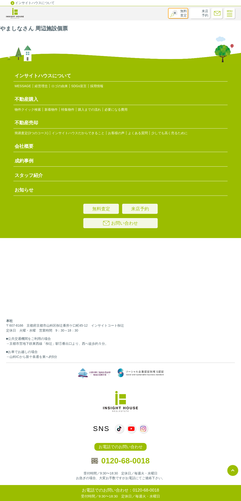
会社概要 (24, 146)
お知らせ (24, 189)
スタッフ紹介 (29, 175)
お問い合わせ (120, 223)
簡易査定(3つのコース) (31, 133)
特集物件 (67, 109)
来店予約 (205, 13)
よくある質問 (138, 133)
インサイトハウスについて (35, 3)
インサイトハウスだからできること (78, 133)
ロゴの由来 (59, 86)
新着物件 (51, 109)
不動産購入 (26, 99)
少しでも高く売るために (169, 133)
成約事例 (24, 160)
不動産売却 (26, 122)
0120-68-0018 (120, 460)
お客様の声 (116, 133)
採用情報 (96, 86)
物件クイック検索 (28, 109)
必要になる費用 (116, 109)
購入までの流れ (89, 109)
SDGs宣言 (79, 86)
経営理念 (41, 86)
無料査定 (183, 13)
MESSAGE (23, 86)
